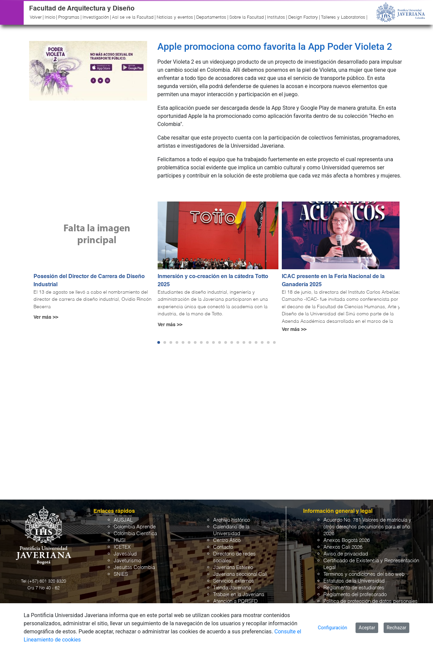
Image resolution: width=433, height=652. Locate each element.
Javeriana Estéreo (233, 567)
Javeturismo (127, 560)
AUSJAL (123, 520)
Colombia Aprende (135, 526)
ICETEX (122, 547)
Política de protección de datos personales (370, 601)
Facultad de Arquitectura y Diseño (82, 8)
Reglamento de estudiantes (353, 587)
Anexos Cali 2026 (342, 547)
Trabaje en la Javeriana (238, 594)
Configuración (332, 627)
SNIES (121, 574)
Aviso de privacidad (345, 553)
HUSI (120, 540)
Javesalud (125, 553)
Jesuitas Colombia (134, 567)
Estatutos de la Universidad (354, 581)
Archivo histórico (231, 520)
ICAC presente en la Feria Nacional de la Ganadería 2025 (333, 281)
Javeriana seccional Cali (240, 574)
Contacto (223, 547)
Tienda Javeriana (232, 587)
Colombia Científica (135, 533)
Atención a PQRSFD (235, 601)
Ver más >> (45, 317)
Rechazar (396, 627)
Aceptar (367, 627)
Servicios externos (233, 581)
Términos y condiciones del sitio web (364, 574)
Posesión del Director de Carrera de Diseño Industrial (89, 281)
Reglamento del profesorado (355, 594)
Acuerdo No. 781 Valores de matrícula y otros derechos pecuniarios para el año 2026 (367, 527)
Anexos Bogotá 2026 (346, 540)
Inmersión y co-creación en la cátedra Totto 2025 (213, 281)
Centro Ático (227, 540)
